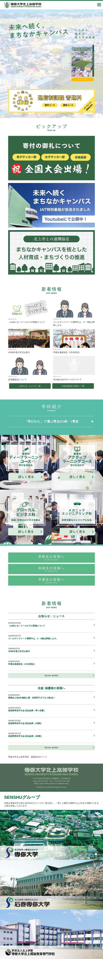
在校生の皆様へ (51, 569)
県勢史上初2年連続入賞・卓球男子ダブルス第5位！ (50, 696)
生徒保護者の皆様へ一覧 (73, 386)
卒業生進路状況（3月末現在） (50, 662)
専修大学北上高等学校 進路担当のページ (27, 757)
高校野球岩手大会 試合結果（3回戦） (50, 721)
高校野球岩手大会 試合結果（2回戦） (50, 734)
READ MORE (51, 675)
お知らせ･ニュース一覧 (30, 386)
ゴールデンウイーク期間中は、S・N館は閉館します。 (50, 637)
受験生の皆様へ (51, 558)
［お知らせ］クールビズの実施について (50, 624)
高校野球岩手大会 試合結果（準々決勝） (50, 709)
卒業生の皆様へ (51, 581)
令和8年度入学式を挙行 (50, 649)
